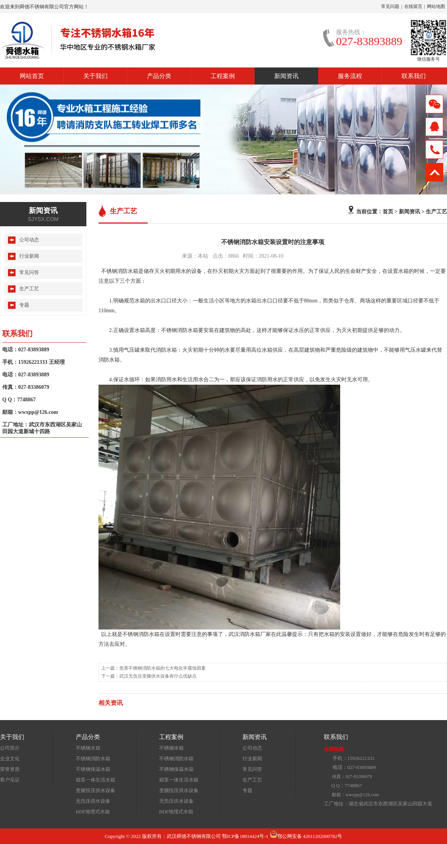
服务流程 (350, 76)
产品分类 (159, 76)
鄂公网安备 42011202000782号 (306, 836)
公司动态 (29, 240)
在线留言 (413, 6)
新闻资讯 (286, 76)
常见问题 (390, 6)
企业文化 (10, 758)
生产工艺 (436, 211)
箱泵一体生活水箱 (95, 780)
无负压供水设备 (93, 801)
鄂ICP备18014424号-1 (245, 836)
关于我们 (95, 76)
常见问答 (29, 272)
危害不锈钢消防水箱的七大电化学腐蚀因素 (162, 668)
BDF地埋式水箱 (93, 811)
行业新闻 (29, 256)
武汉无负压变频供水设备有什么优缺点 (158, 676)
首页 (388, 211)
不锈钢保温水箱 (93, 769)
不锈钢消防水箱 (93, 758)
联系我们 (414, 76)
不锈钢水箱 (88, 748)
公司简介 (10, 748)
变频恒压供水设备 (95, 790)
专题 (24, 305)
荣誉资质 (10, 769)
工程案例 (223, 76)
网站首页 (32, 76)
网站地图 (436, 6)
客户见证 (10, 780)
